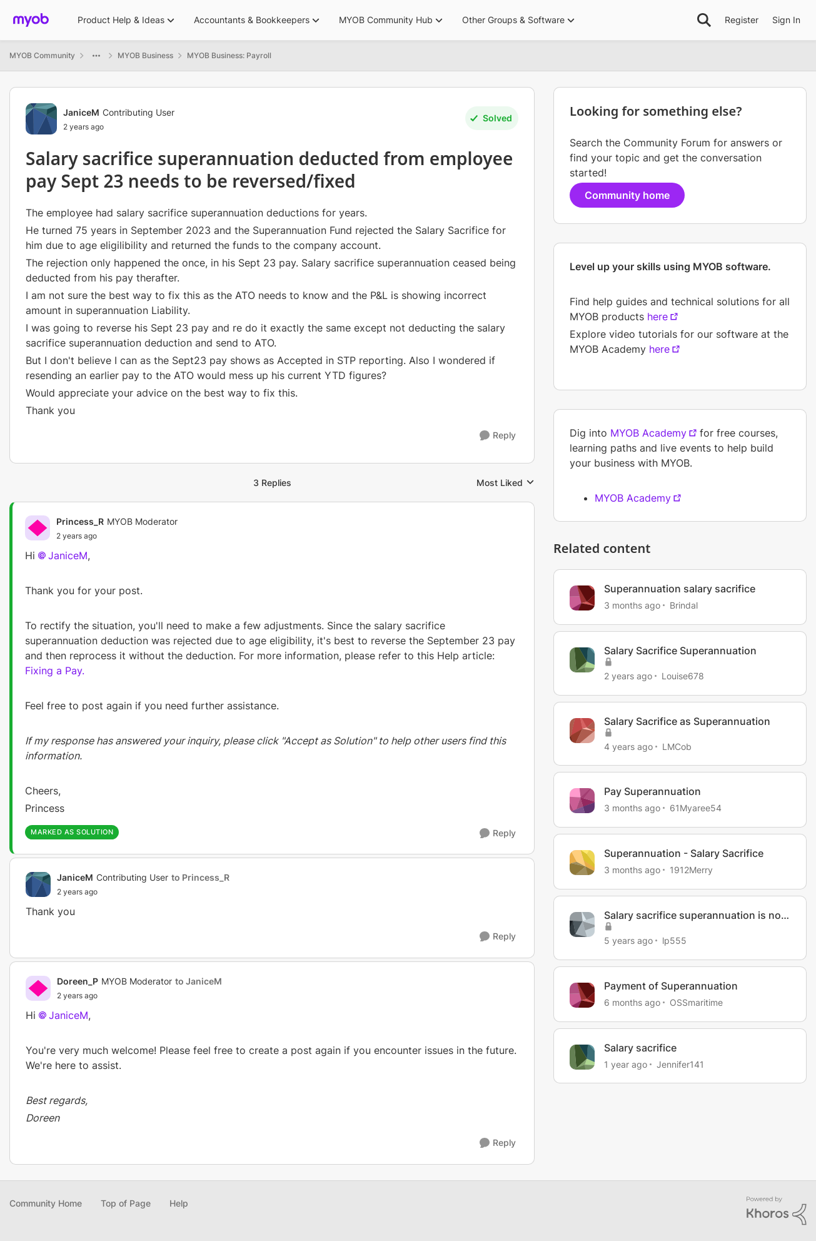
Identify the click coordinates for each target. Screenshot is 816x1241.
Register (741, 19)
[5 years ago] (628, 940)
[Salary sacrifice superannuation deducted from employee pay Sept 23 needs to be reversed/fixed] (117, 536)
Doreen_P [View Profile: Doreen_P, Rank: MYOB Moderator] (77, 981)
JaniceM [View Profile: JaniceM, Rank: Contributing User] (81, 112)
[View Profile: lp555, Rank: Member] (582, 924)
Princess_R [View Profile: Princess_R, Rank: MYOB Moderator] (80, 521)
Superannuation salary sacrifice (679, 588)
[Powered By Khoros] (777, 1211)
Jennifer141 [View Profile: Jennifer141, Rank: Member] (680, 1063)
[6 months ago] (632, 1002)
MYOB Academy (648, 433)
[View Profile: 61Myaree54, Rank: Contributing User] (582, 800)
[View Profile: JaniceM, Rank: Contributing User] (41, 118)
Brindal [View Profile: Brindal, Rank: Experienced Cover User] (684, 605)
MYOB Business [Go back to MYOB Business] (145, 55)
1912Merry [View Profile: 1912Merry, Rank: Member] (691, 869)
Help (178, 1203)
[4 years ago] (628, 745)
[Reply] (497, 435)
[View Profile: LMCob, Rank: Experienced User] (582, 730)
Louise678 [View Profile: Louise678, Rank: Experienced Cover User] (683, 676)
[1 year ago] (625, 1063)
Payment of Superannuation (671, 986)
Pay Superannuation (652, 791)
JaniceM (68, 555)
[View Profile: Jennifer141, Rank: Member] (582, 1057)
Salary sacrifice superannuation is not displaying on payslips (694, 915)
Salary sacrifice (640, 1047)
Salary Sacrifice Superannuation (680, 650)
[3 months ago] (632, 605)
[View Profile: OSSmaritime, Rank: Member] (582, 995)
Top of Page (126, 1203)
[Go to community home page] (31, 20)
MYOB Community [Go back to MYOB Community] (42, 55)
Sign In (786, 19)
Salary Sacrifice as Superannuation (687, 721)
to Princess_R (200, 877)
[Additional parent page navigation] (96, 55)
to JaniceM (198, 981)
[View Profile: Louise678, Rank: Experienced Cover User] (582, 659)
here (657, 316)
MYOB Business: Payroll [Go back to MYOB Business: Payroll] (229, 55)
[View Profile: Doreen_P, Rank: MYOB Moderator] (38, 988)
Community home (627, 195)
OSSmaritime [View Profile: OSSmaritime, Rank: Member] (696, 1002)
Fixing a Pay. (54, 670)
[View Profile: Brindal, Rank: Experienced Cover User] (582, 597)
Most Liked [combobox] (505, 483)
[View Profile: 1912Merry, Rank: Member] (582, 862)
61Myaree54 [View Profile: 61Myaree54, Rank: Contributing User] (696, 808)
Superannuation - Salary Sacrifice (683, 853)
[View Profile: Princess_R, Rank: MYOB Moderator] (37, 527)
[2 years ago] (628, 675)
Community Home (45, 1203)
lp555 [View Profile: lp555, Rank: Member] (674, 940)
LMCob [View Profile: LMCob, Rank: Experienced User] (677, 746)
